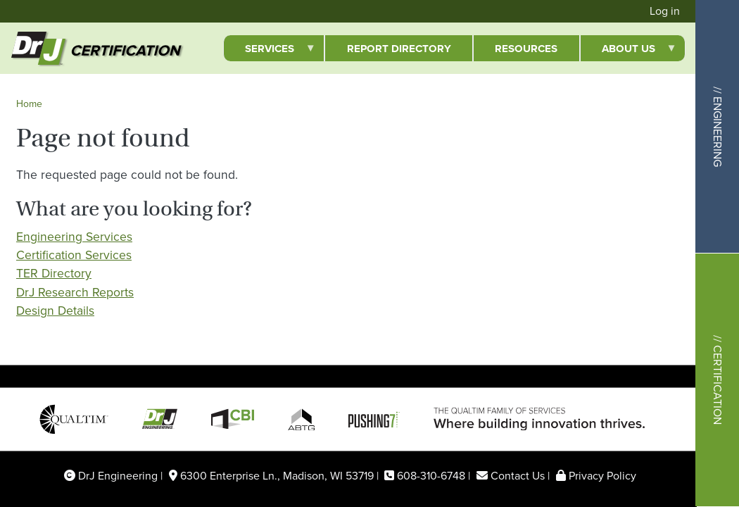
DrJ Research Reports (75, 292)
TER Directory (53, 273)
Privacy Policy (602, 476)
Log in (665, 11)
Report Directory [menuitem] (399, 48)
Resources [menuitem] (526, 48)
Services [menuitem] (269, 51)
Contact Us (518, 476)
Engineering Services (74, 236)
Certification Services (74, 255)
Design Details (55, 310)
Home (29, 103)
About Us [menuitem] (628, 51)
